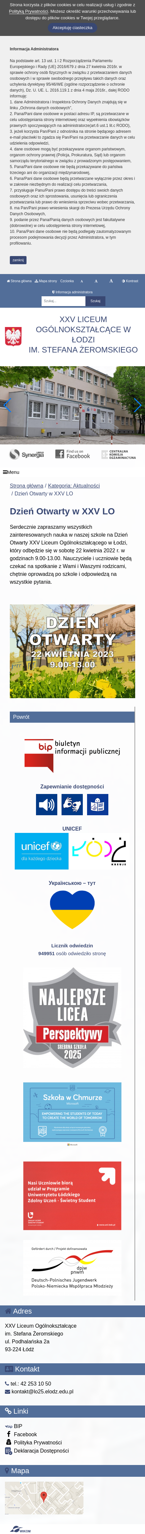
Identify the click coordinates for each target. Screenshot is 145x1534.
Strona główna (19, 281)
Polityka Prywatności (33, 1442)
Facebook (21, 1434)
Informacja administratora (72, 292)
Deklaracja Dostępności (37, 1451)
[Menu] (72, 472)
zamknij (18, 260)
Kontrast (130, 281)
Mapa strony (46, 281)
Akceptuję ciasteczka (72, 27)
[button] (137, 405)
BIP (13, 1426)
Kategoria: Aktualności (74, 486)
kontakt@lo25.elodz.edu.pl (39, 1391)
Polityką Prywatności (28, 11)
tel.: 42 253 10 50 (28, 1384)
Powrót (21, 717)
